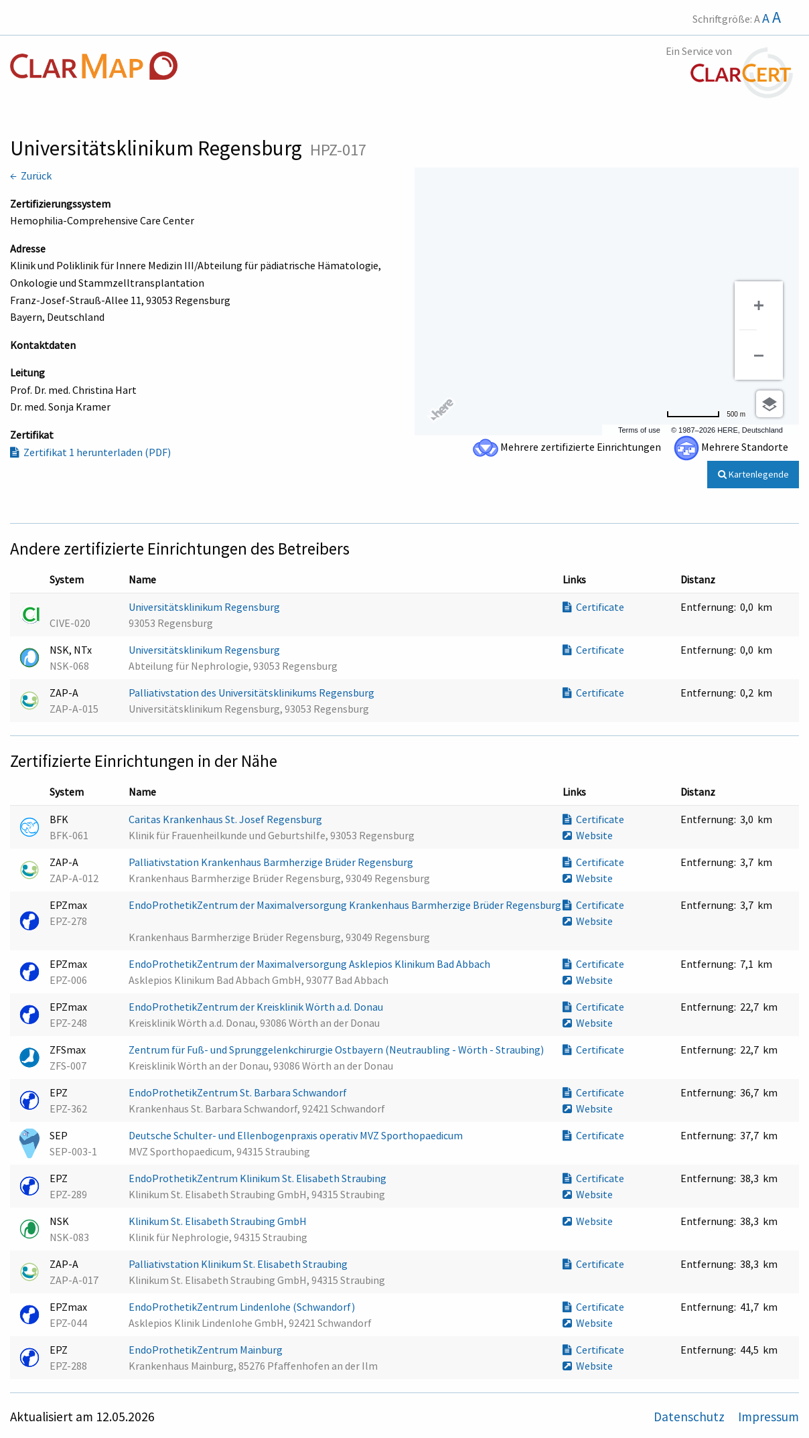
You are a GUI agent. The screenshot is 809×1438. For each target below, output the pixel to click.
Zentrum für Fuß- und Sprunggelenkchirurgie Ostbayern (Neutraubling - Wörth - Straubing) (337, 1049)
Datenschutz (690, 1417)
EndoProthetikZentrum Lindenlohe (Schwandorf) (243, 1306)
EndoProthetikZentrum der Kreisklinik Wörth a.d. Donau (257, 1006)
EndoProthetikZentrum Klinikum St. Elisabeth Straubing (258, 1178)
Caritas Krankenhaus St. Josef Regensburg (226, 819)
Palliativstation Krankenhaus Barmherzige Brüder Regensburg (272, 862)
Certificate (593, 607)
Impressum (768, 1417)
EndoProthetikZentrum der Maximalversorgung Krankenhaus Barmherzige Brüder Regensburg (345, 905)
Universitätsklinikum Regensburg (205, 607)
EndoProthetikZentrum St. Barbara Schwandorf (239, 1092)
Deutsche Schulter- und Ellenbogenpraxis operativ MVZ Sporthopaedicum (297, 1135)
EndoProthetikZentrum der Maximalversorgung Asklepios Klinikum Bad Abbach (310, 963)
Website (588, 835)
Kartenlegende (753, 474)
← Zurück (31, 175)
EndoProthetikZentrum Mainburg (207, 1349)
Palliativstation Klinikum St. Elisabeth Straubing (239, 1264)
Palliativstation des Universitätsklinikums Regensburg (252, 692)
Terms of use (639, 430)
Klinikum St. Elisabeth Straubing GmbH (219, 1221)
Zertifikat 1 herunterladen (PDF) (90, 452)
